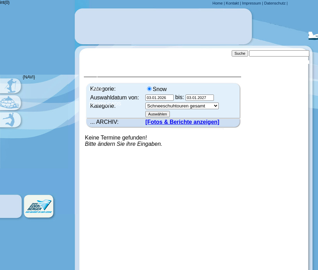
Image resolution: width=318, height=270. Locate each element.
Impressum (251, 3)
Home (217, 3)
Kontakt (232, 3)
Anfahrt (100, 60)
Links (96, 89)
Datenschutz (275, 3)
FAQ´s (96, 75)
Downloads (105, 103)
